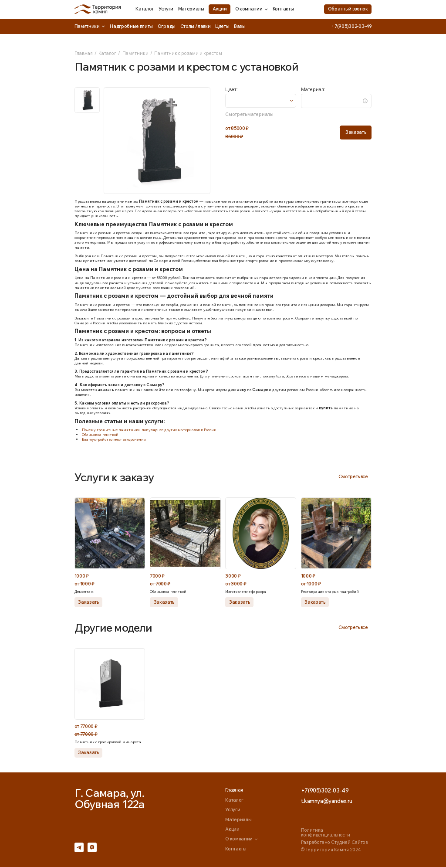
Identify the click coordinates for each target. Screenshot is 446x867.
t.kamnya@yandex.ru (326, 801)
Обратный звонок (348, 9)
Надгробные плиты (131, 26)
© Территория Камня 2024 (331, 850)
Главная (83, 53)
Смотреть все (353, 476)
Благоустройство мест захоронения (114, 439)
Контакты (283, 9)
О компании (251, 9)
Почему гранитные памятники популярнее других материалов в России (149, 429)
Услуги (166, 9)
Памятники (89, 26)
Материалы (191, 9)
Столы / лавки (195, 26)
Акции (219, 9)
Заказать (355, 132)
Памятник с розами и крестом (188, 53)
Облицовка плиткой (100, 434)
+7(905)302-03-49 (351, 26)
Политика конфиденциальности (325, 832)
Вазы (240, 26)
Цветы (222, 26)
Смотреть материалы (249, 114)
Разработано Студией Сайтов (334, 842)
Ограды (167, 26)
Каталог (144, 9)
